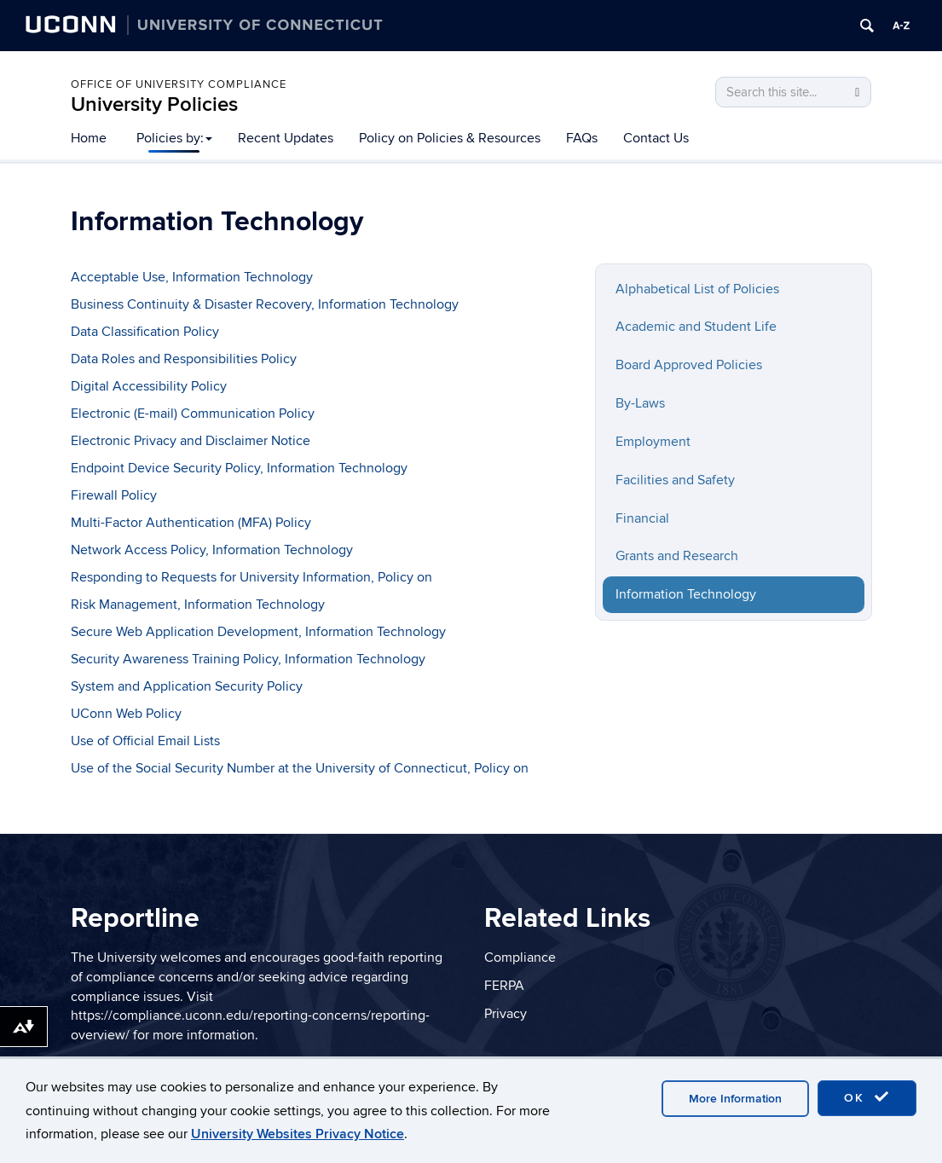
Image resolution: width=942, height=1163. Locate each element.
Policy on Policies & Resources (449, 138)
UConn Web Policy (126, 713)
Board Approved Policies (688, 364)
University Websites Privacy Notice (297, 1134)
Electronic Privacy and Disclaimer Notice (190, 440)
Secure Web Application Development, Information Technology (258, 631)
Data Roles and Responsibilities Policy (184, 358)
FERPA (504, 985)
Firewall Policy (114, 495)
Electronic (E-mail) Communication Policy (193, 413)
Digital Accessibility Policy (149, 386)
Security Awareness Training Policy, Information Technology (248, 659)
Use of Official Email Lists (145, 740)
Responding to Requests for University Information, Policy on (251, 577)
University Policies (154, 104)
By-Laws (640, 403)
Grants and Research (676, 555)
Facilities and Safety (675, 480)
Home (89, 138)
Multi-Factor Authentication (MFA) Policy (191, 522)
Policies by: (174, 138)
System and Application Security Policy (187, 686)
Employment (653, 441)
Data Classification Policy (145, 331)
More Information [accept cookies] (735, 1098)
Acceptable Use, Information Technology (192, 277)
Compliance (520, 957)
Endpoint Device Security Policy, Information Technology (239, 468)
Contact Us (656, 138)
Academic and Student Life (696, 326)
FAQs (582, 138)
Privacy (505, 1013)
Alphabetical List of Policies (697, 289)
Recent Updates (285, 138)
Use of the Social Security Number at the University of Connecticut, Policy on (300, 768)
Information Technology (685, 594)
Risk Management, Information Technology (198, 604)
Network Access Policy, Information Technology (212, 549)
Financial (642, 518)
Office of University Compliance (178, 84)
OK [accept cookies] (867, 1097)
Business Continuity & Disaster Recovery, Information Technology (265, 304)
